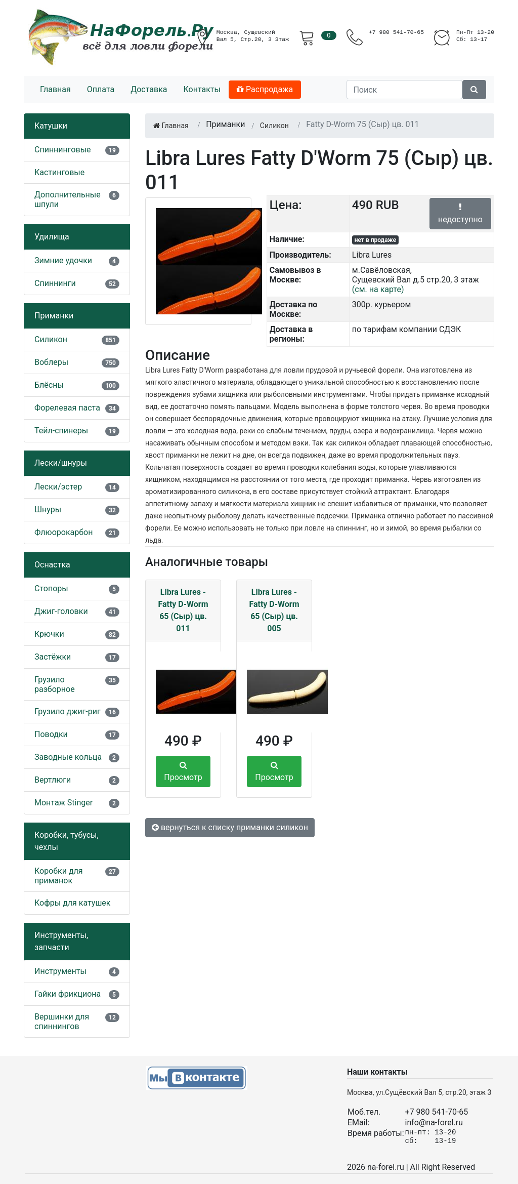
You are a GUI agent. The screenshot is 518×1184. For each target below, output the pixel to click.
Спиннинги (55, 283)
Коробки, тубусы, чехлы (66, 841)
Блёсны (49, 385)
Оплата (100, 89)
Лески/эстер (58, 487)
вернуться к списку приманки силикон (230, 827)
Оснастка (52, 564)
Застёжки (52, 657)
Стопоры (51, 588)
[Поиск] (404, 89)
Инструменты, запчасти (61, 941)
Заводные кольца (68, 757)
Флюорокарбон (63, 532)
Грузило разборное (54, 684)
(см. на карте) (378, 289)
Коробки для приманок (58, 875)
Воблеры (51, 362)
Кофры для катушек (72, 903)
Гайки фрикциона (67, 994)
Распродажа (265, 89)
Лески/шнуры (60, 463)
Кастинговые (59, 172)
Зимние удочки (63, 260)
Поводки (51, 734)
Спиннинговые (62, 149)
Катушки (50, 126)
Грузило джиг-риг (67, 711)
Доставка (149, 89)
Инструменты (60, 971)
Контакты (201, 89)
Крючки (49, 634)
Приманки (53, 315)
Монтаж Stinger (63, 802)
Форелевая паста (67, 408)
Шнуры (47, 509)
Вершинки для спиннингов (61, 1021)
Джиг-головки (61, 611)
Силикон (50, 339)
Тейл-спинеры (61, 430)
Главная (55, 89)
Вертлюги (52, 780)
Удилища (51, 236)
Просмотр (183, 771)
